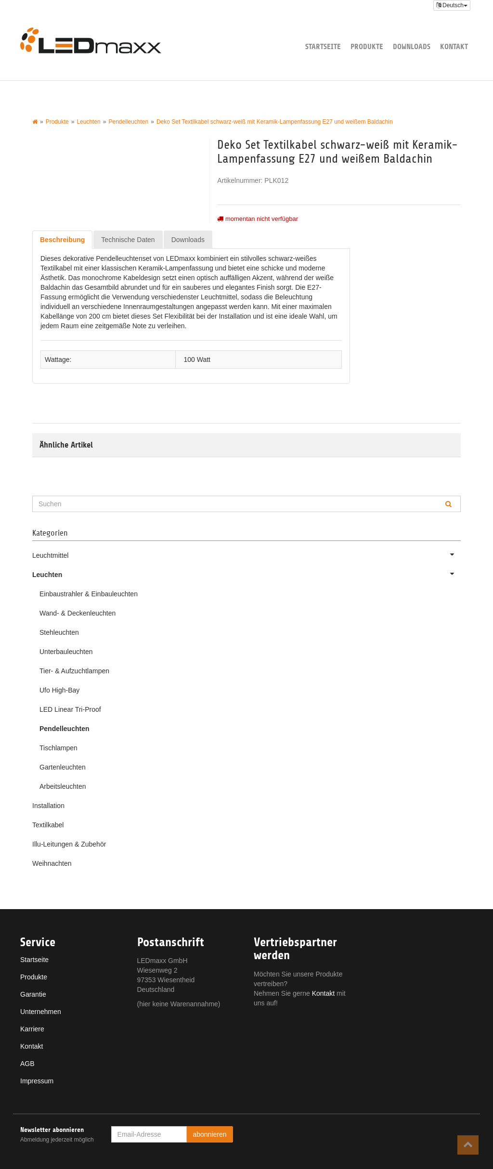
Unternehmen (40, 1011)
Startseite (323, 46)
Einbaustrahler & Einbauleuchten (88, 594)
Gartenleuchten (62, 767)
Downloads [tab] (188, 240)
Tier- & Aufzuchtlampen (74, 671)
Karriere (32, 1029)
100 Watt (196, 359)
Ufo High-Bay (59, 690)
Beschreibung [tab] (62, 240)
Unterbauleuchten (66, 651)
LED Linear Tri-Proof (70, 709)
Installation (48, 805)
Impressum (36, 1081)
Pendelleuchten (64, 728)
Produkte (366, 46)
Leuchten (246, 573)
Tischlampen (58, 748)
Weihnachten (51, 863)
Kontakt (454, 46)
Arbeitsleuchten (62, 786)
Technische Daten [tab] (128, 240)
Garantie (33, 994)
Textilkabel (48, 825)
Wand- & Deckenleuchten (77, 613)
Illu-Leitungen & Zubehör (69, 844)
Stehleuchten (59, 632)
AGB (27, 1063)
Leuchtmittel (246, 554)
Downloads (411, 46)
